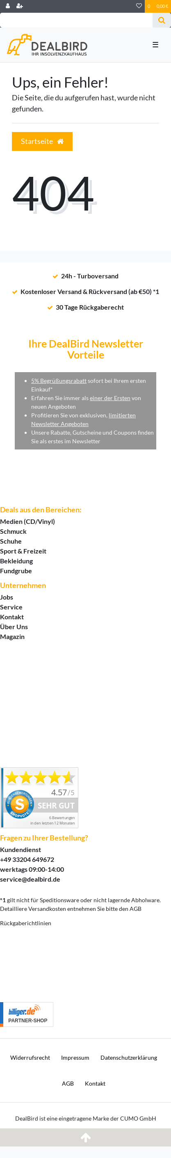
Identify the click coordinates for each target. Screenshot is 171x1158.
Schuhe (11, 541)
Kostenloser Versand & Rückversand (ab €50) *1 (90, 291)
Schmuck (13, 531)
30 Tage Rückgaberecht (90, 307)
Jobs (6, 597)
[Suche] (162, 20)
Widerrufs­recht (30, 1057)
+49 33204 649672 (27, 859)
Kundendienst (20, 849)
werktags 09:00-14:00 (32, 869)
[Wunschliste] (139, 6)
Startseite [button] (42, 141)
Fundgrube (16, 570)
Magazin (12, 636)
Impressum (75, 1057)
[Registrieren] (20, 6)
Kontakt (12, 617)
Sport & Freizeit (23, 551)
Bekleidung (16, 561)
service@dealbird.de (30, 879)
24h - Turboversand (90, 276)
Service (11, 607)
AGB (68, 1083)
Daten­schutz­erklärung (128, 1057)
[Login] (8, 6)
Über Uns (14, 626)
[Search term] (76, 20)
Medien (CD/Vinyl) (27, 521)
